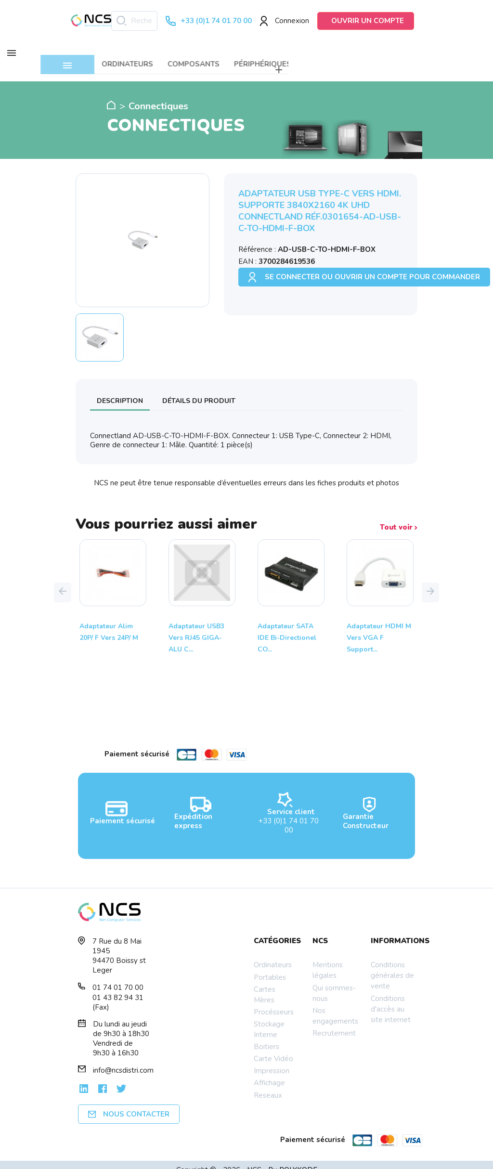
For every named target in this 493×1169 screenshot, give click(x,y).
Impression (271, 1060)
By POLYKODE (292, 1159)
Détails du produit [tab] (198, 390)
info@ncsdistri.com (123, 1060)
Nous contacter (128, 1104)
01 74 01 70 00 (117, 977)
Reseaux (268, 1085)
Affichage (269, 1073)
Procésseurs (274, 1001)
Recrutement (334, 1022)
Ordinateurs (273, 955)
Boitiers (266, 1036)
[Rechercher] (134, 21)
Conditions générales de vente (392, 965)
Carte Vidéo (273, 1048)
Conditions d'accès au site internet (391, 998)
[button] (62, 582)
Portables (270, 967)
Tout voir (398, 517)
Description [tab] (120, 390)
